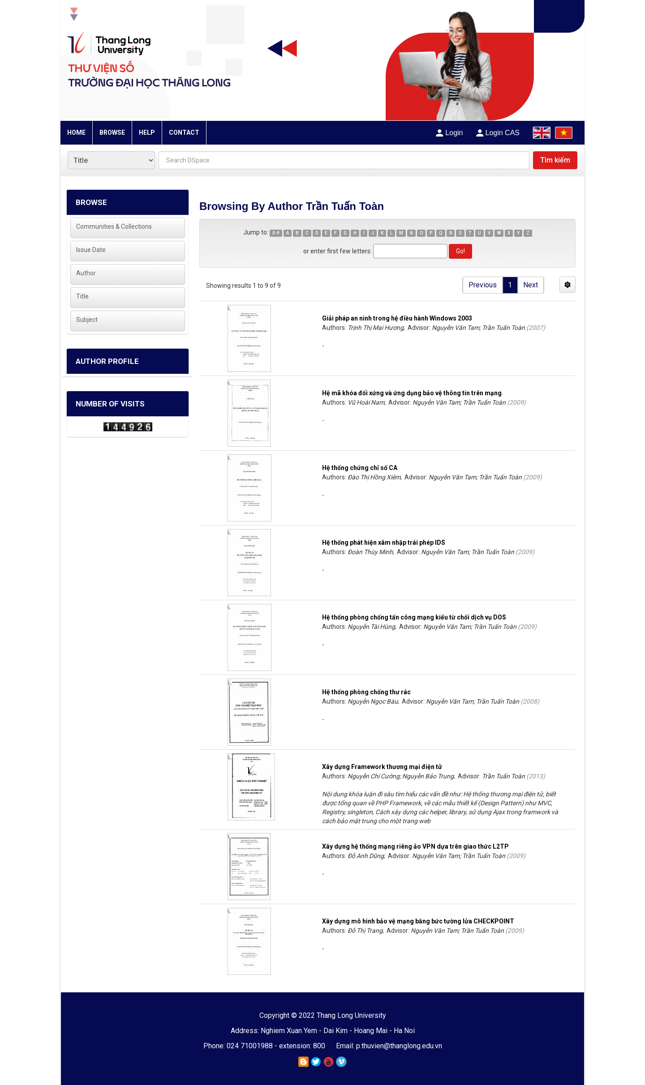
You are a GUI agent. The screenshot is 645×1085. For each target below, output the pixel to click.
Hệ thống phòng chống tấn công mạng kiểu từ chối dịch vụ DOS (414, 617)
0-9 (276, 233)
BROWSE (112, 132)
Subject (87, 319)
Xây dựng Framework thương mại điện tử (382, 766)
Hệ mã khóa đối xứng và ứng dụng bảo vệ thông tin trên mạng (412, 393)
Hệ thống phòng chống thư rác (366, 692)
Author (86, 273)
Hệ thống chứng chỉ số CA (359, 467)
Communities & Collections (114, 226)
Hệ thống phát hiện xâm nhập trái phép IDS (383, 542)
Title (82, 296)
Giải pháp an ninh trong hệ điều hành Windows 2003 (397, 318)
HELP (147, 132)
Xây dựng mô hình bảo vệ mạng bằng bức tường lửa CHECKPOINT (418, 921)
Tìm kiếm (555, 160)
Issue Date (91, 249)
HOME (76, 132)
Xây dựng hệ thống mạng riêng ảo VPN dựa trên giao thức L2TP (415, 846)
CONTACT (184, 132)
